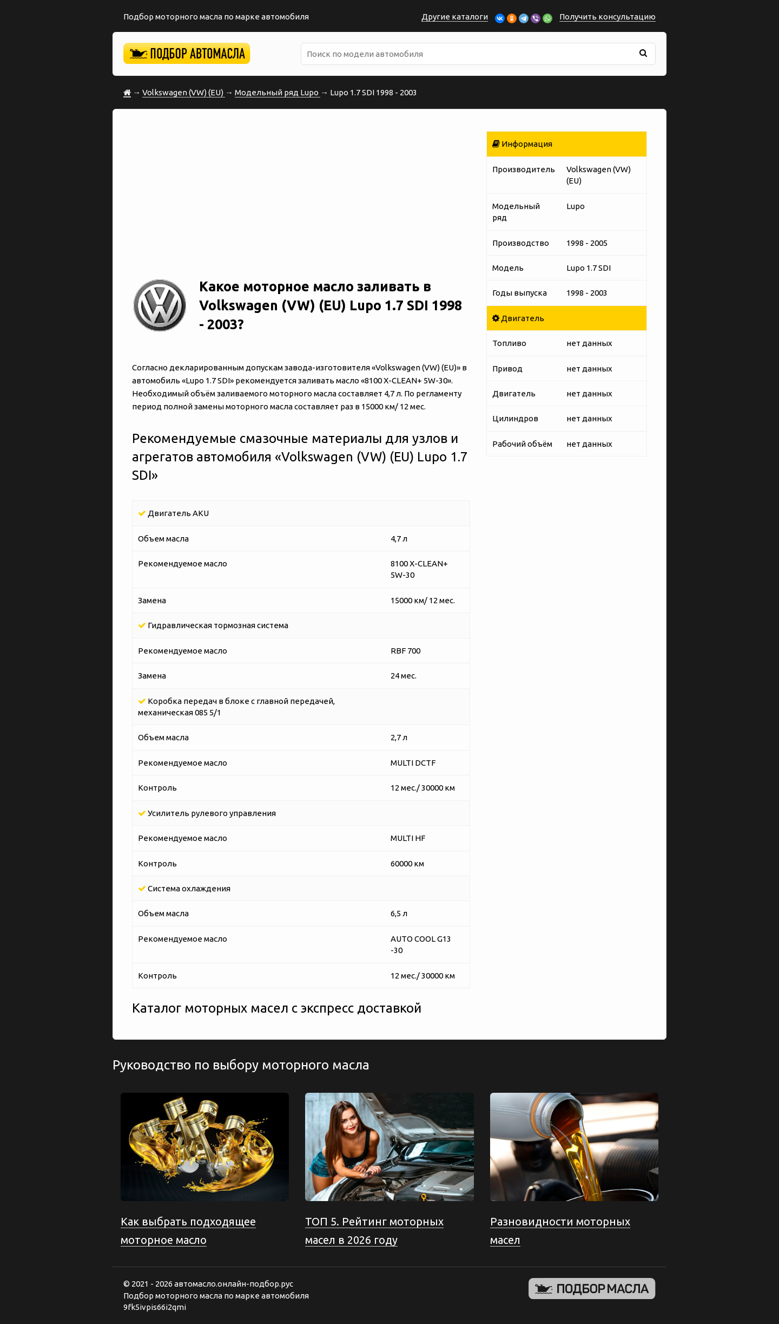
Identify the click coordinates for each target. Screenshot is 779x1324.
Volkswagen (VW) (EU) (183, 92)
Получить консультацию (607, 16)
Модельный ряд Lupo (277, 92)
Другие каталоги (454, 16)
